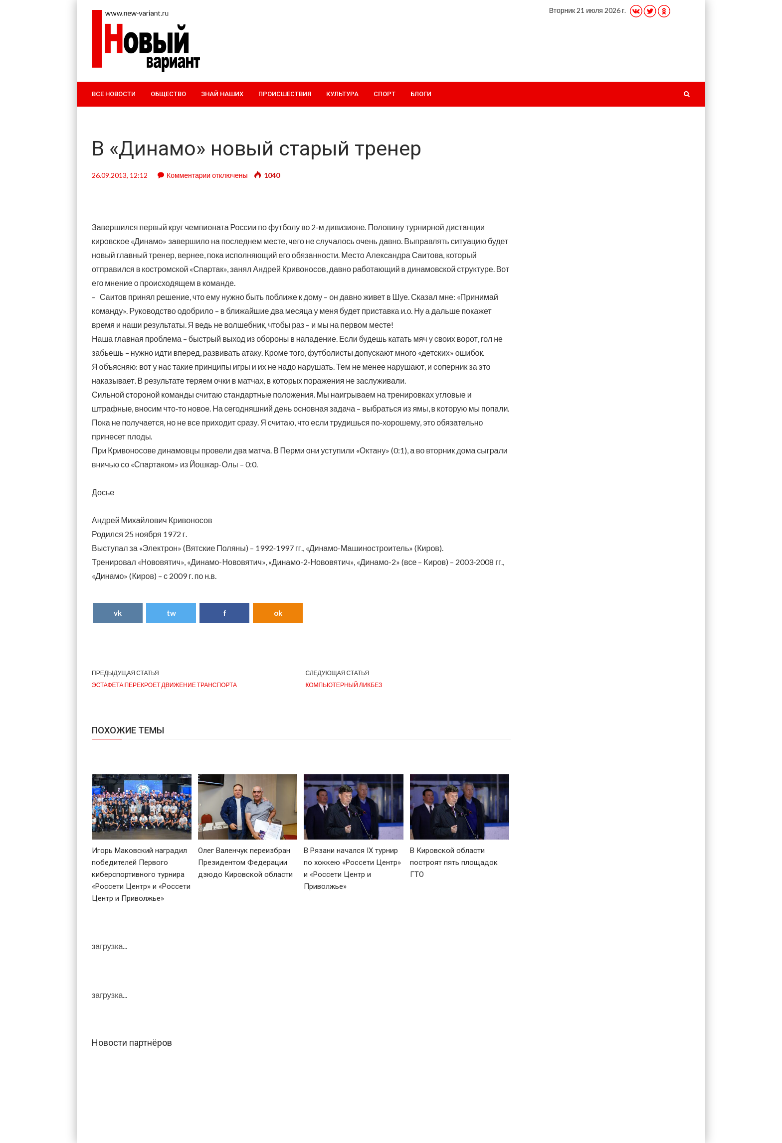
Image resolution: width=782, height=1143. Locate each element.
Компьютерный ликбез (343, 685)
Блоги (420, 94)
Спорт (384, 94)
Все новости (114, 94)
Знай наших (222, 94)
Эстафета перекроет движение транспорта (164, 685)
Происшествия (284, 94)
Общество (168, 94)
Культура (342, 94)
